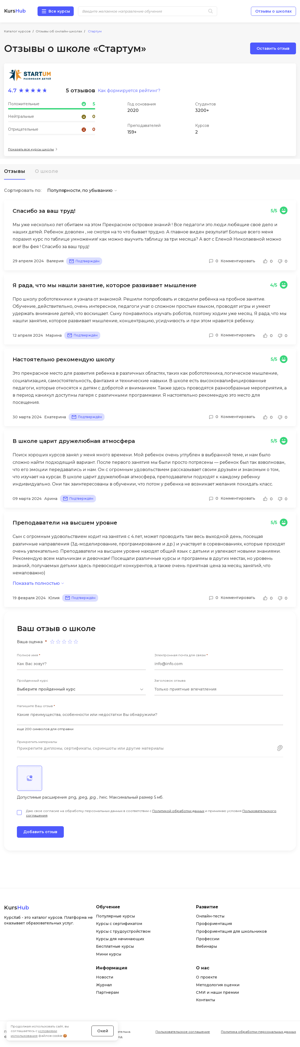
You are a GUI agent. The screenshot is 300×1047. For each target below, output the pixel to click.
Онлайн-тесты (210, 916)
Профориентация (214, 923)
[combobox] (81, 689)
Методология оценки (217, 984)
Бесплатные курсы (115, 946)
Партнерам (107, 992)
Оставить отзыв (273, 48)
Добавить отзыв (40, 831)
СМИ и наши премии (217, 992)
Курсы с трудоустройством (123, 931)
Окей (102, 1031)
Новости (104, 977)
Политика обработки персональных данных (258, 1032)
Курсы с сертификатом (119, 923)
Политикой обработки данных (178, 811)
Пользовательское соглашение (182, 1032)
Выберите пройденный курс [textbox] (46, 689)
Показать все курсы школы (31, 149)
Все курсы (59, 11)
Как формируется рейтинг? (129, 90)
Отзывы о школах (273, 11)
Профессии (207, 938)
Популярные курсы (115, 916)
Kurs (15, 11)
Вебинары (206, 946)
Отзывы (14, 171)
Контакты (205, 999)
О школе (46, 171)
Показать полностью (36, 583)
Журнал (104, 984)
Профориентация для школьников (231, 931)
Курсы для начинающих (120, 938)
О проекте (206, 977)
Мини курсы (108, 954)
